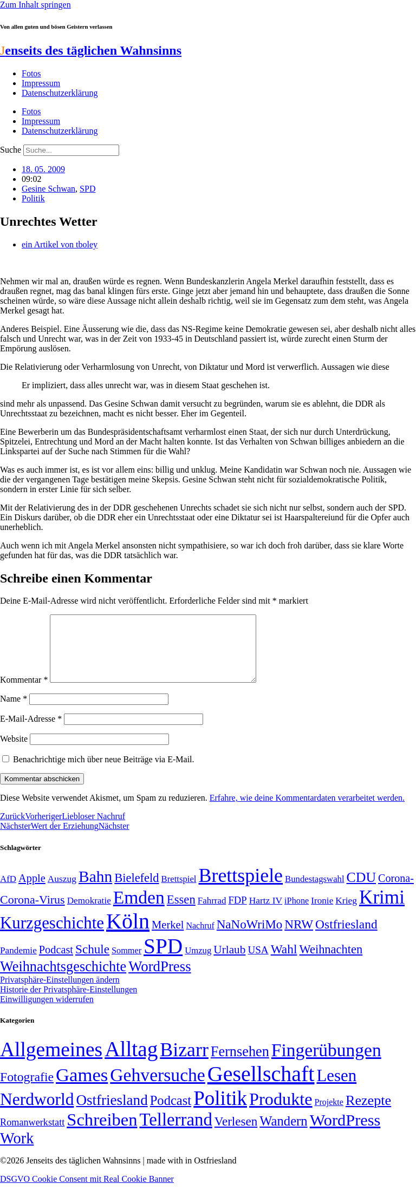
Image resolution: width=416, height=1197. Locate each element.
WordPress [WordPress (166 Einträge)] (345, 1133)
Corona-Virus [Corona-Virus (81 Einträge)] (32, 912)
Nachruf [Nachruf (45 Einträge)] (200, 938)
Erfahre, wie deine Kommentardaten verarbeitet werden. (307, 810)
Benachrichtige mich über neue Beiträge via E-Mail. (103, 772)
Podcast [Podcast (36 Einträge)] (170, 1113)
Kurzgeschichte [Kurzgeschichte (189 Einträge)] (52, 935)
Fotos (31, 73)
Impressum (41, 83)
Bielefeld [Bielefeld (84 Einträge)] (136, 891)
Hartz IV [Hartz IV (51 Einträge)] (265, 913)
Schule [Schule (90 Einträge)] (92, 962)
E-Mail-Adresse (31, 731)
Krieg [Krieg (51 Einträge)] (346, 913)
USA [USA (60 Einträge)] (258, 963)
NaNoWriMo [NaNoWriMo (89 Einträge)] (249, 937)
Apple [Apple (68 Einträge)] (32, 891)
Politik (33, 198)
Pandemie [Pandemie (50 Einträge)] (18, 963)
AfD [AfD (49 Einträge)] (8, 892)
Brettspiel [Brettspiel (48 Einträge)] (179, 892)
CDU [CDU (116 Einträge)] (361, 890)
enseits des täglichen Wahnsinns (90, 50)
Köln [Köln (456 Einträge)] (128, 934)
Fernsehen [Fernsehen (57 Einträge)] (240, 1064)
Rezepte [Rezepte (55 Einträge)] (368, 1113)
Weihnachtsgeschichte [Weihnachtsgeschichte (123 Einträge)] (63, 979)
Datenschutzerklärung (60, 92)
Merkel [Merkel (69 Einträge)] (168, 938)
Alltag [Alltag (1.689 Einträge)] (131, 1062)
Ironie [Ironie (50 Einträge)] (322, 913)
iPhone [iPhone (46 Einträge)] (296, 914)
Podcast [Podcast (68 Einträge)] (56, 963)
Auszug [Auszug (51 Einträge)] (62, 891)
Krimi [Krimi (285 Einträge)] (382, 910)
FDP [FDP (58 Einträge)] (237, 913)
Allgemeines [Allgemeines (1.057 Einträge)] (51, 1062)
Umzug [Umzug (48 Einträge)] (198, 963)
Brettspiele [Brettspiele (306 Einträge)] (241, 888)
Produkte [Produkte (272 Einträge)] (281, 1112)
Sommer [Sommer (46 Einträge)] (126, 964)
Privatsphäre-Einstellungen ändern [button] (60, 992)
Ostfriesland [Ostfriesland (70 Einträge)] (111, 1113)
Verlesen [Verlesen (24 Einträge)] (235, 1134)
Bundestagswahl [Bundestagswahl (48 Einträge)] (314, 892)
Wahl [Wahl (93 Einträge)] (284, 962)
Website (14, 751)
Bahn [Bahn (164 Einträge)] (95, 889)
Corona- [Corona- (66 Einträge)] (396, 891)
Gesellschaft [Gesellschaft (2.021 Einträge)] (261, 1087)
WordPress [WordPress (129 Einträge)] (159, 979)
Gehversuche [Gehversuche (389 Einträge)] (157, 1088)
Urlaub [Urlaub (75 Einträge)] (229, 962)
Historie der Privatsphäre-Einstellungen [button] (68, 1002)
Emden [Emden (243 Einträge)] (139, 910)
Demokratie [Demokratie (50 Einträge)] (89, 913)
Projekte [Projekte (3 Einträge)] (329, 1115)
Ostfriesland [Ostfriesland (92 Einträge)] (346, 937)
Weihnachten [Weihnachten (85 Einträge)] (331, 962)
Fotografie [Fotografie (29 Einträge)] (27, 1090)
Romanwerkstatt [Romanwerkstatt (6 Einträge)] (32, 1135)
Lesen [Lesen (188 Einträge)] (336, 1088)
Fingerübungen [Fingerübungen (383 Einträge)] (326, 1063)
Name (13, 711)
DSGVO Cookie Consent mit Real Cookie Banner (87, 1191)
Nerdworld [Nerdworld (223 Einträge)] (37, 1112)
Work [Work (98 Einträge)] (17, 1151)
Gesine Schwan (48, 188)
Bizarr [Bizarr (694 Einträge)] (184, 1063)
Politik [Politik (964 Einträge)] (220, 1111)
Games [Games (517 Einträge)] (82, 1087)
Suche (10, 149)
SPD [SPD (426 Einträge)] (163, 959)
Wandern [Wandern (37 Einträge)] (283, 1134)
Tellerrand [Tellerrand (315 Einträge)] (175, 1132)
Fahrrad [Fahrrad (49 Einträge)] (212, 913)
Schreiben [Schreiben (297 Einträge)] (102, 1132)
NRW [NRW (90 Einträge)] (298, 937)
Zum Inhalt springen (35, 4)
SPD (87, 188)
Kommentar (24, 692)
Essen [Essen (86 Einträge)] (181, 912)
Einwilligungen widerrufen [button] (47, 1012)
